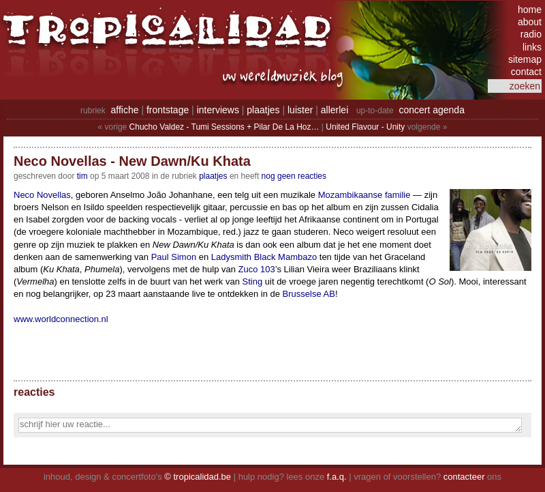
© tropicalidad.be (197, 477)
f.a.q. (337, 477)
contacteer (464, 477)
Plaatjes (213, 176)
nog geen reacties (294, 176)
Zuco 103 (256, 269)
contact (526, 71)
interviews (218, 109)
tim (82, 176)
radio (531, 34)
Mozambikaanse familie (364, 195)
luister (300, 109)
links (532, 47)
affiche (125, 109)
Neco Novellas (42, 195)
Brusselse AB (309, 294)
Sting (253, 281)
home (530, 9)
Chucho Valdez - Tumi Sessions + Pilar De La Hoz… (224, 127)
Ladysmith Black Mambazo (264, 257)
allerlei (334, 109)
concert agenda (432, 109)
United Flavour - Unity (365, 127)
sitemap (525, 59)
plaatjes (263, 109)
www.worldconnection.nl (61, 319)
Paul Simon (173, 257)
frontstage (167, 109)
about (530, 21)
